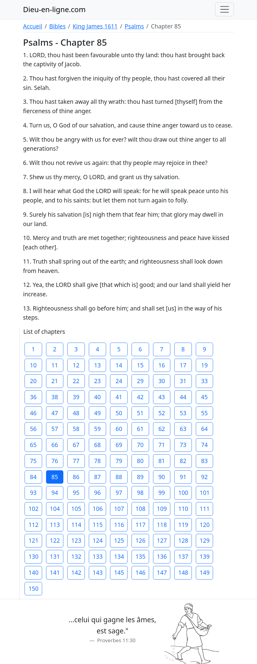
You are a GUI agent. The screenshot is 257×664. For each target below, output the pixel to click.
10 (33, 365)
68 (97, 445)
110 (183, 509)
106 (98, 509)
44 (183, 397)
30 (161, 381)
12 (76, 365)
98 (140, 492)
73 (183, 445)
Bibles (57, 26)
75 (33, 461)
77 (76, 461)
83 (204, 461)
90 (161, 477)
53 (183, 413)
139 (205, 556)
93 (33, 492)
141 (55, 572)
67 (76, 445)
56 (33, 429)
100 (183, 492)
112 (33, 525)
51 (140, 413)
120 (205, 525)
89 (140, 477)
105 (76, 509)
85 (54, 477)
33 (204, 381)
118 (162, 525)
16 (161, 365)
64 (204, 429)
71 (161, 445)
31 (183, 381)
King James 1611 (95, 26)
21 (54, 381)
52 (161, 413)
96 (97, 492)
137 (183, 556)
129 (205, 540)
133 (98, 556)
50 (118, 413)
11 (54, 365)
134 (119, 556)
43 (161, 397)
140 (33, 572)
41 (118, 397)
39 (76, 397)
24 (118, 381)
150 (33, 588)
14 (118, 365)
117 (140, 525)
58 (76, 429)
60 (118, 429)
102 (33, 509)
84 (33, 477)
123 (76, 540)
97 (118, 492)
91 (183, 477)
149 (205, 572)
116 (119, 525)
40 (97, 397)
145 (119, 572)
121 (33, 540)
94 (54, 492)
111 (205, 509)
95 (76, 492)
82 (183, 461)
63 (183, 429)
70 (140, 445)
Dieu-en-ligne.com (54, 9)
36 (33, 397)
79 (118, 461)
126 (140, 540)
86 (76, 477)
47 (54, 413)
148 (183, 572)
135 (140, 556)
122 (55, 540)
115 (98, 525)
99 (161, 492)
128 (183, 540)
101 (205, 492)
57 (54, 429)
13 (97, 365)
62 (161, 429)
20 (33, 381)
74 (204, 445)
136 (162, 556)
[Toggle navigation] (224, 9)
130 (33, 556)
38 (54, 397)
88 (118, 477)
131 (55, 556)
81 (161, 461)
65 (33, 445)
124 (98, 540)
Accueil (32, 26)
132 (76, 556)
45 (204, 397)
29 (140, 381)
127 (162, 540)
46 (33, 413)
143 (98, 572)
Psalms (134, 26)
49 (97, 413)
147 (162, 572)
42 (140, 397)
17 (183, 365)
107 (119, 509)
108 (140, 509)
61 (140, 429)
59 (97, 429)
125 (119, 540)
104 (55, 509)
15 (140, 365)
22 (76, 381)
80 (140, 461)
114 (76, 525)
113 (55, 525)
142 (76, 572)
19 (204, 365)
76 (54, 461)
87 (97, 477)
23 (97, 381)
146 (140, 572)
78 (97, 461)
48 (76, 413)
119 (183, 525)
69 (118, 445)
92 (204, 477)
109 (162, 509)
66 (54, 445)
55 (204, 413)
